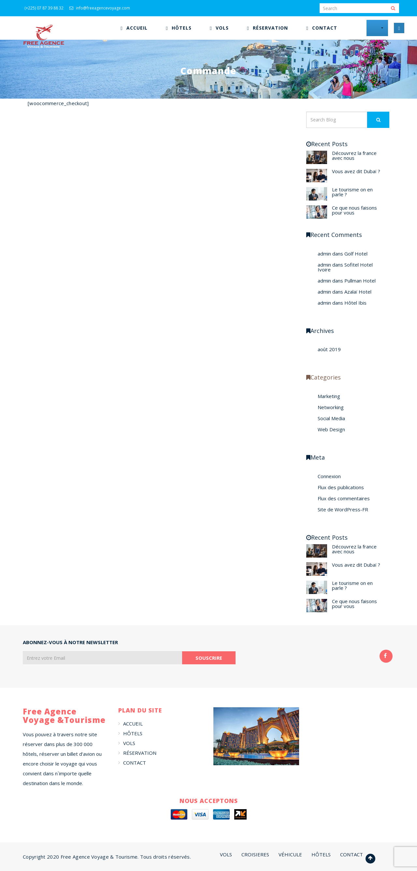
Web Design (331, 429)
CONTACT (134, 762)
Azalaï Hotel (357, 291)
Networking (331, 407)
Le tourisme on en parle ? (352, 192)
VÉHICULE (290, 854)
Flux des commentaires (344, 498)
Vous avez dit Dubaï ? (356, 171)
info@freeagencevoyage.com (99, 8)
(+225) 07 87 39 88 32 (44, 8)
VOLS (129, 743)
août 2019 (329, 349)
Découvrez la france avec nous (354, 155)
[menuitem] (133, 28)
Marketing (329, 396)
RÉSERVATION (139, 753)
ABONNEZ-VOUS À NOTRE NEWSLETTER (70, 642)
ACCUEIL (133, 723)
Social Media (331, 418)
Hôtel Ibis (355, 302)
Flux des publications (341, 487)
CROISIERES (255, 854)
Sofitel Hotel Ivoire (345, 267)
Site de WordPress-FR (343, 509)
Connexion (329, 476)
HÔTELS (132, 733)
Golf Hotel (355, 253)
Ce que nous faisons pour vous (354, 210)
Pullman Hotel (360, 280)
